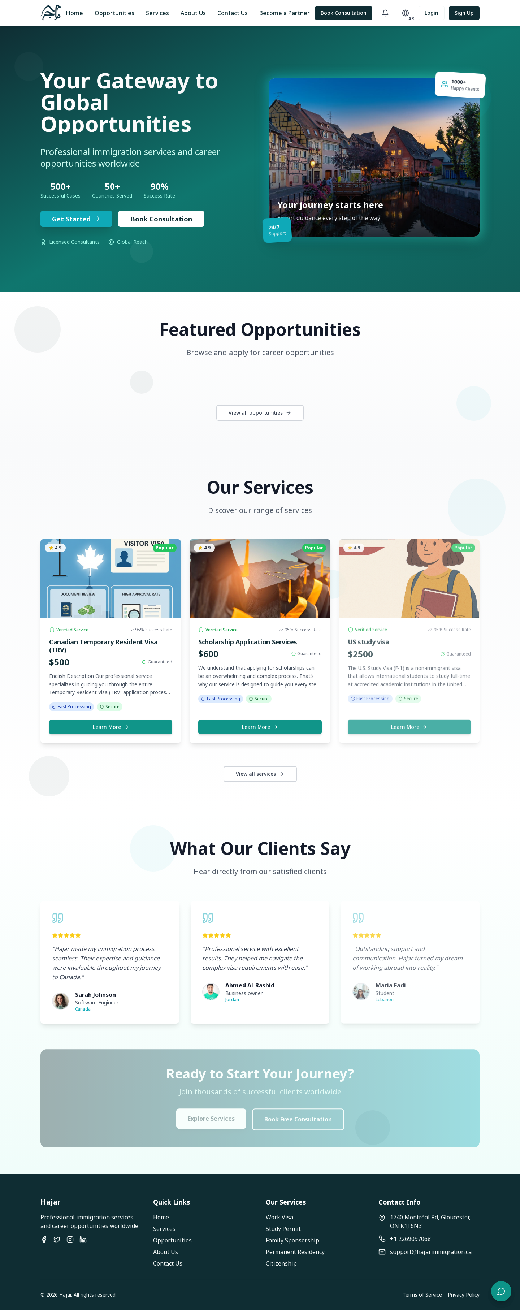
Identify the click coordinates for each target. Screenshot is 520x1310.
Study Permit (283, 1229)
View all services (260, 773)
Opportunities (114, 13)
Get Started (76, 219)
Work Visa (279, 1217)
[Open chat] (501, 1291)
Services (157, 13)
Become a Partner (284, 13)
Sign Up (464, 12)
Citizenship (281, 1263)
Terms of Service (422, 1294)
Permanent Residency (295, 1252)
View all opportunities (260, 412)
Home (74, 13)
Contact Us (232, 13)
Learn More (111, 726)
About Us (193, 13)
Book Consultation (344, 12)
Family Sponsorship (292, 1240)
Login (431, 12)
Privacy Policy (464, 1294)
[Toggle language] (405, 13)
